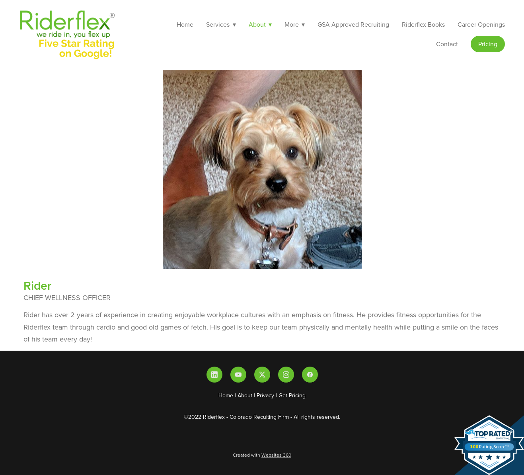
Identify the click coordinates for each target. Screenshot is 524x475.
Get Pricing (292, 395)
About (245, 395)
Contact (447, 43)
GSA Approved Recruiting (353, 24)
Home (185, 24)
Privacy (265, 395)
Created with (262, 454)
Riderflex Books (423, 24)
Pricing (487, 43)
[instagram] (286, 375)
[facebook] (310, 375)
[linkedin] (214, 375)
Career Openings (481, 24)
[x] (262, 375)
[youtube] (238, 375)
